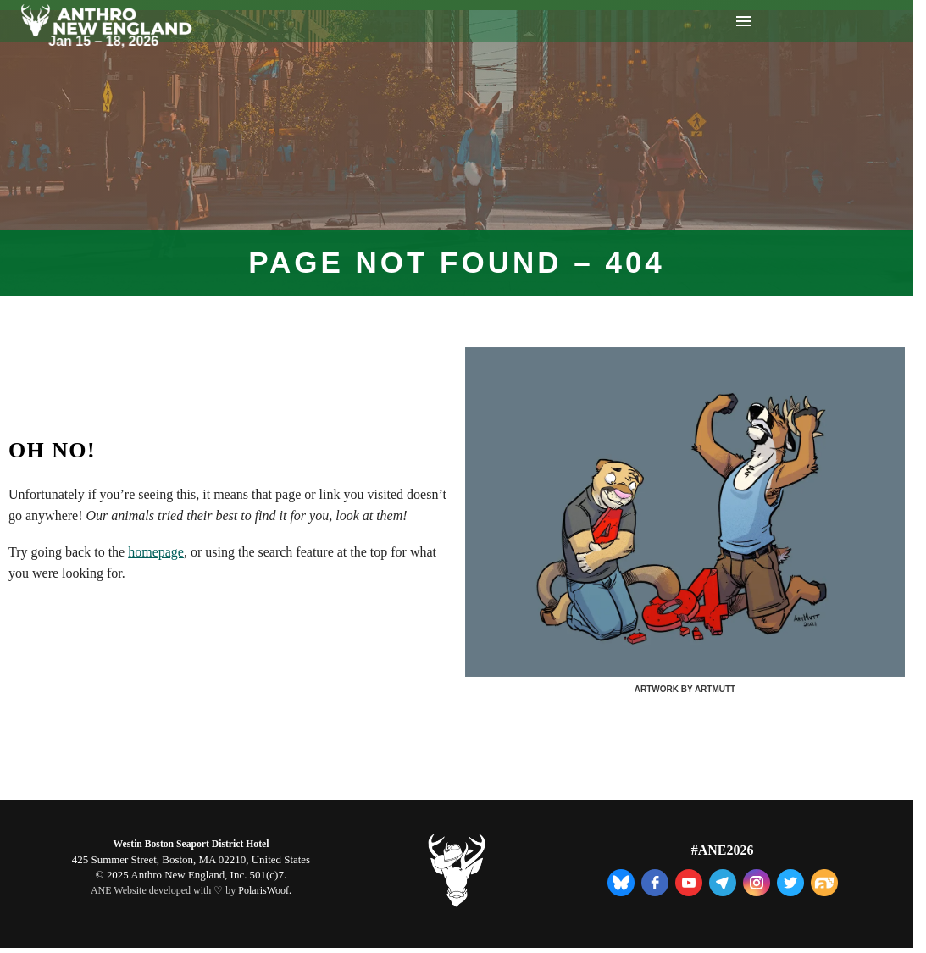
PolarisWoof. (264, 890)
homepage (156, 552)
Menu (743, 21)
